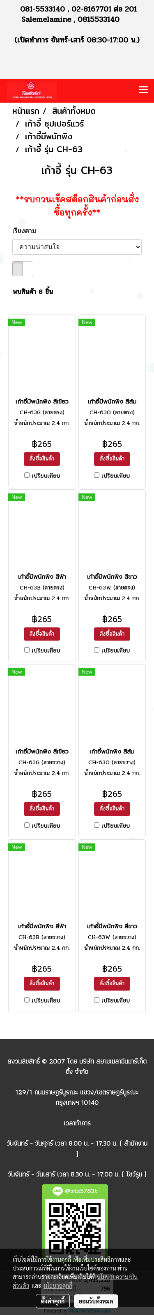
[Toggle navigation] (143, 91)
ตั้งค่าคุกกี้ (52, 1301)
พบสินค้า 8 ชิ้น (32, 292)
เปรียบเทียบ (46, 476)
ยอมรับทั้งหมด (96, 1301)
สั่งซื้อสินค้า (42, 458)
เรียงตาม (28, 231)
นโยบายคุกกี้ (58, 1285)
